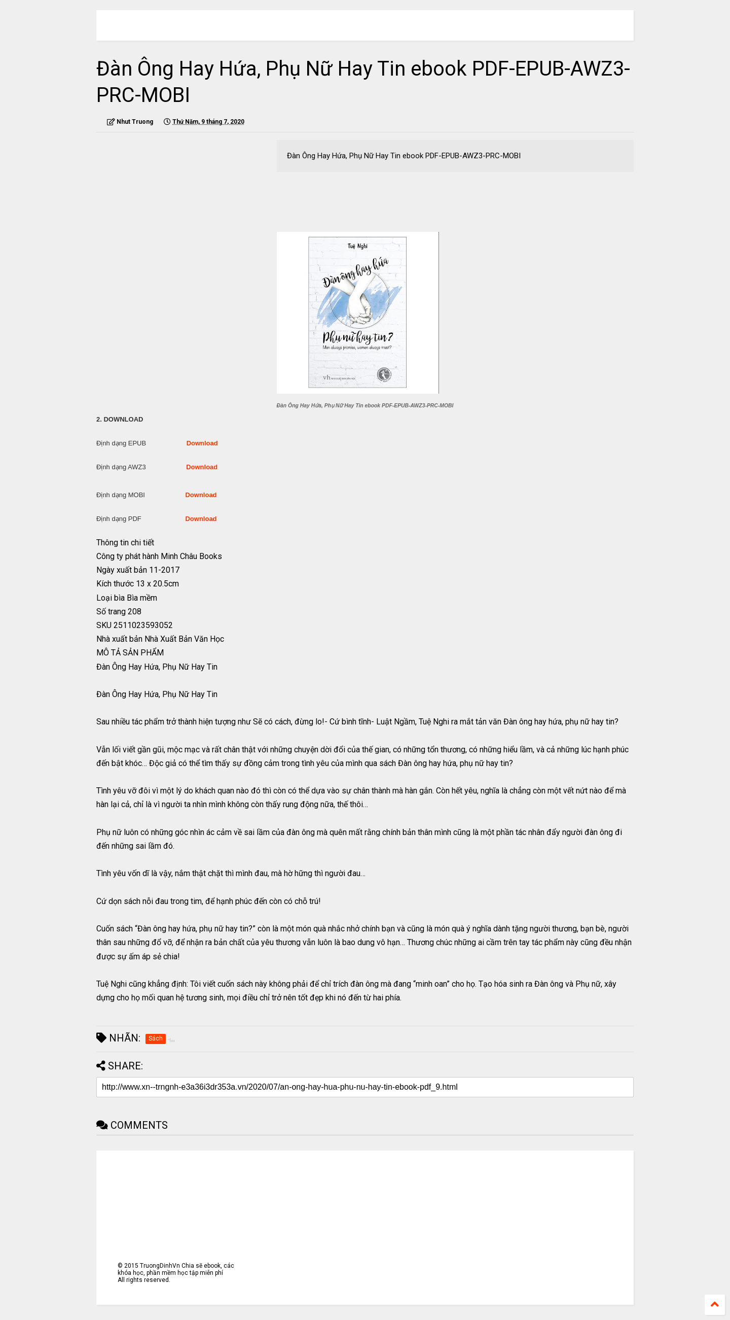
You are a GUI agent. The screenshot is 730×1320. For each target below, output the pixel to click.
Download (202, 443)
